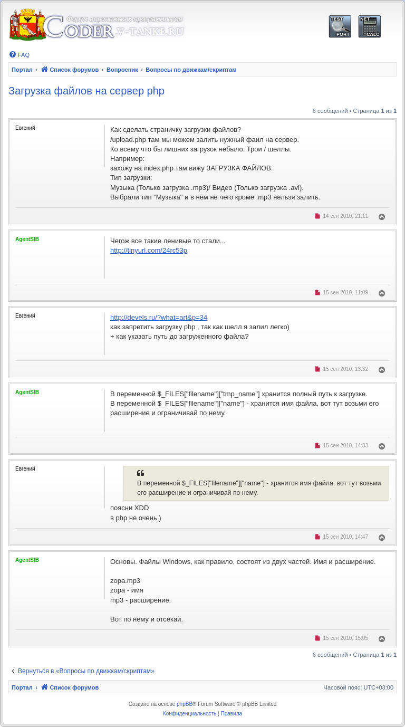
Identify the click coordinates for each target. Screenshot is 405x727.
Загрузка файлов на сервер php (86, 91)
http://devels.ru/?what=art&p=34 (158, 317)
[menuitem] (19, 55)
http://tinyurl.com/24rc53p (148, 250)
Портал (22, 69)
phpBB (184, 704)
